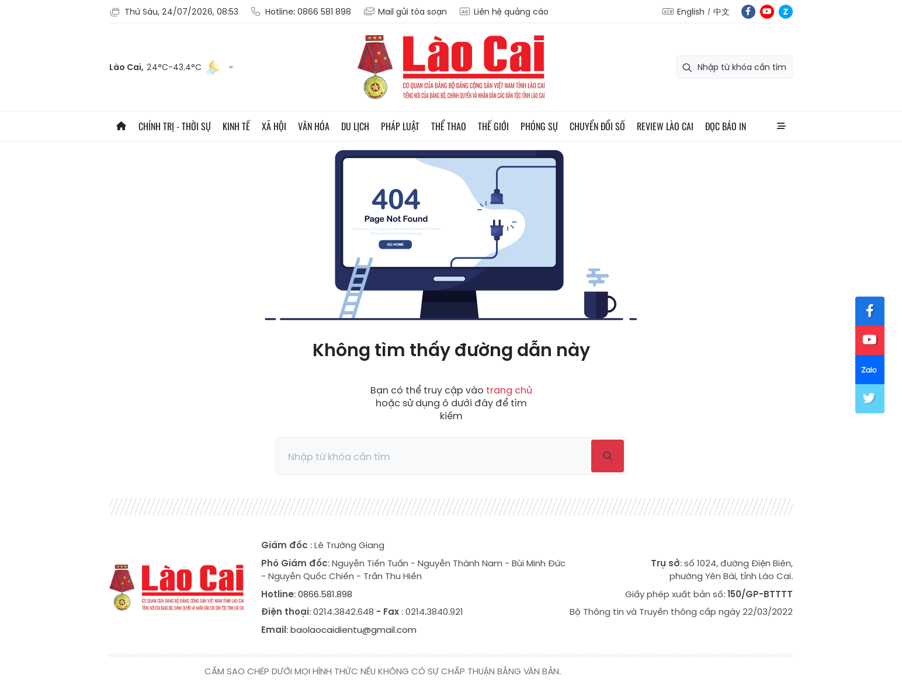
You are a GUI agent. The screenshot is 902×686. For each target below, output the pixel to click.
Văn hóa (313, 126)
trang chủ (509, 390)
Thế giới (493, 126)
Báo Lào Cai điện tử (451, 67)
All (781, 126)
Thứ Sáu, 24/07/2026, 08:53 (173, 12)
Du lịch (355, 126)
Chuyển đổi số (597, 126)
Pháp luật (400, 126)
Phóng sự (539, 126)
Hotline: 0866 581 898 (300, 12)
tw (869, 398)
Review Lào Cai (665, 126)
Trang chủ (121, 126)
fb (748, 12)
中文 (721, 12)
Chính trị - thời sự (174, 126)
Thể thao (448, 126)
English (691, 12)
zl (786, 12)
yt (767, 12)
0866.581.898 (325, 594)
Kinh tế (236, 126)
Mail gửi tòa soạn (405, 12)
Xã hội (274, 126)
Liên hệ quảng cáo (504, 12)
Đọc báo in (725, 126)
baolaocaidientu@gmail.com (353, 630)
